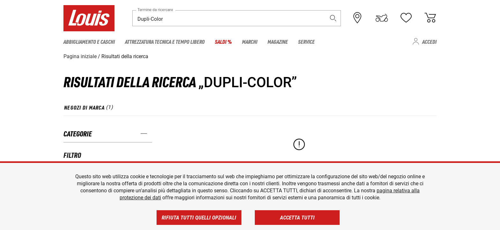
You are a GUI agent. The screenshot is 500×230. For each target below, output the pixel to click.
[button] (333, 18)
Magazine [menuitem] (278, 41)
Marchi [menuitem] (249, 41)
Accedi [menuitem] (429, 41)
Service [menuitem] (306, 41)
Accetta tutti (297, 217)
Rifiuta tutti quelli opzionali (199, 217)
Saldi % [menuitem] (223, 41)
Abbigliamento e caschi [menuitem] (89, 41)
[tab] (89, 107)
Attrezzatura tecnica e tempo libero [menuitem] (165, 41)
